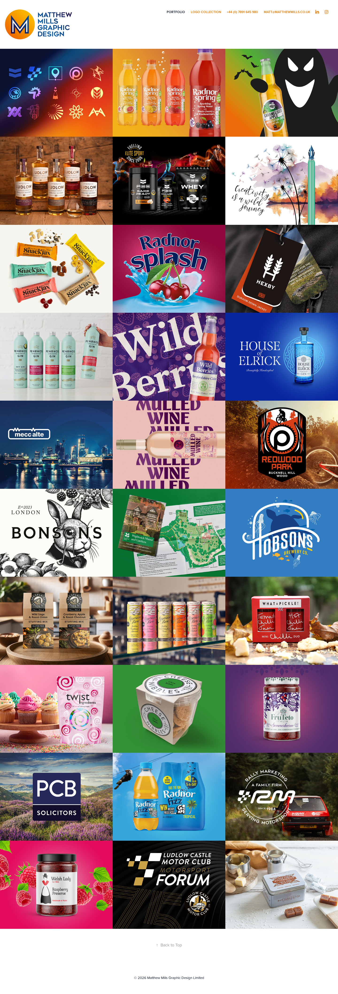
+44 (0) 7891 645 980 (242, 12)
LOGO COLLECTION (206, 12)
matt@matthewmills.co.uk (287, 12)
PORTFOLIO (176, 12)
